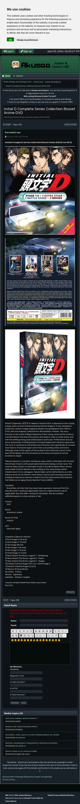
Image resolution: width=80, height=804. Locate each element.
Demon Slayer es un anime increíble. (21, 751)
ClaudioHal (20, 737)
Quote (70, 592)
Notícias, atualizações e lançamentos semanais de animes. (31, 743)
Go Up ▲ (71, 795)
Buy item (9, 585)
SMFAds (8, 798)
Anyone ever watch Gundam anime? (21, 726)
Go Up (5, 600)
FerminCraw (13, 132)
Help (50, 795)
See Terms (48, 93)
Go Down (7, 124)
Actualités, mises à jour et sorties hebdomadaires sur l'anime (32, 735)
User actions (70, 124)
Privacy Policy (8, 779)
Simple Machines (25, 795)
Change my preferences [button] (27, 40)
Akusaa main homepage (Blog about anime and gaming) (27, 777)
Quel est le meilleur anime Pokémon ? (21, 718)
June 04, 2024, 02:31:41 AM (17, 137)
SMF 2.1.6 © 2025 (11, 795)
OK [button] (10, 40)
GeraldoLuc (20, 746)
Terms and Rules (60, 795)
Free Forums (18, 798)
